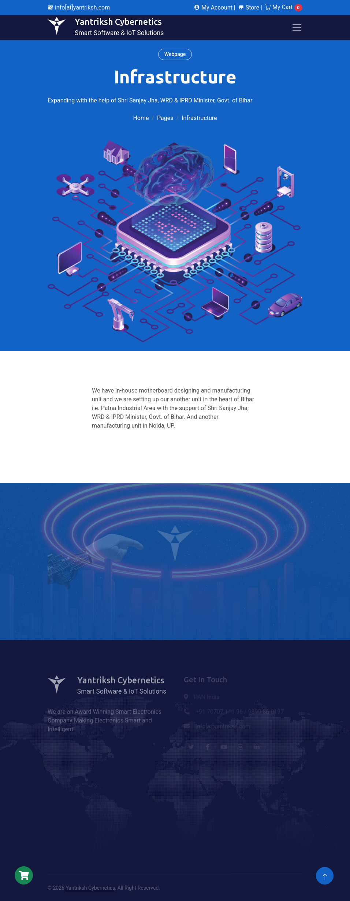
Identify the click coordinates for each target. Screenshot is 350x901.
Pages (165, 117)
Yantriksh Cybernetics (90, 888)
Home (141, 117)
